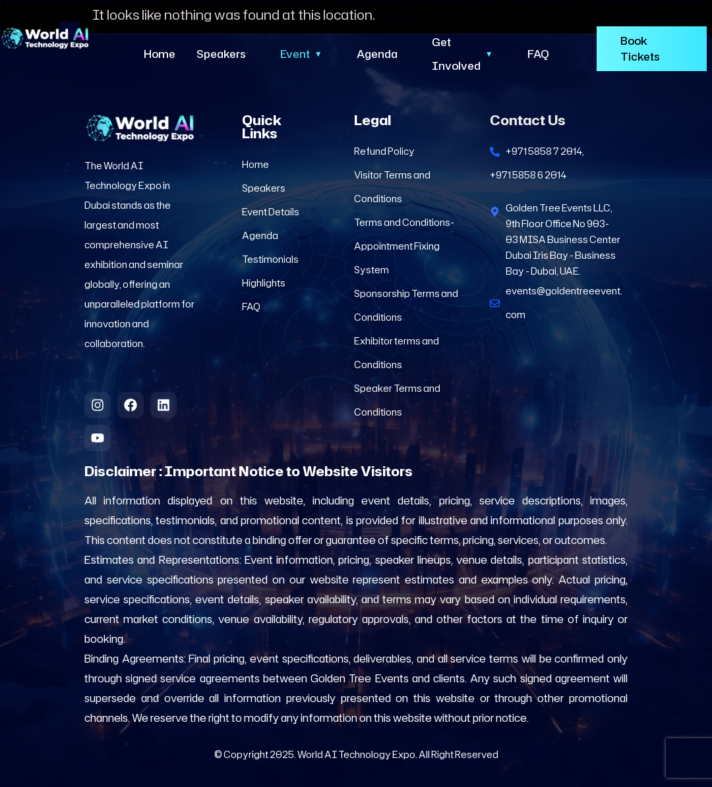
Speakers (221, 54)
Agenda (377, 54)
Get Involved (462, 54)
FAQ (538, 54)
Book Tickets (640, 49)
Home (159, 54)
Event (301, 54)
